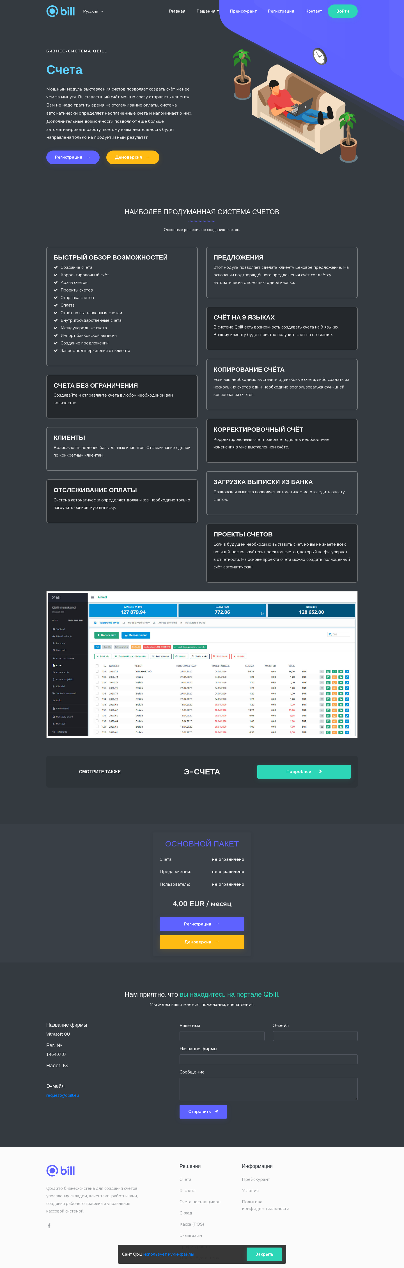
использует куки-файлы (168, 1254)
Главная (177, 11)
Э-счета (188, 1191)
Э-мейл (281, 1025)
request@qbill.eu (62, 1095)
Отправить (203, 1111)
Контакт (314, 11)
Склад (186, 1213)
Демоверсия (133, 157)
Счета (185, 1179)
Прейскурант (243, 11)
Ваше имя (190, 1025)
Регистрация (281, 11)
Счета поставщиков (200, 1202)
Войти (342, 11)
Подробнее (304, 771)
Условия (250, 1191)
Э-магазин (191, 1235)
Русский (93, 11)
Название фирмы (198, 1049)
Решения (206, 11)
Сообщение (192, 1072)
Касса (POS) (192, 1224)
